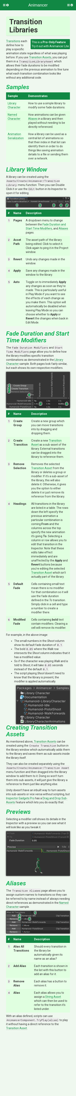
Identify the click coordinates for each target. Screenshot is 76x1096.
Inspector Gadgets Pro (20, 798)
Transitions (13, 41)
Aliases (32, 118)
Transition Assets (40, 57)
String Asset (53, 996)
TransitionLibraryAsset (36, 61)
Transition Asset (41, 468)
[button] (6, 5)
